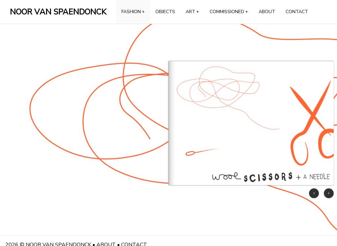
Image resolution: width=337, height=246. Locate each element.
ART (192, 12)
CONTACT (297, 12)
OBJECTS (165, 12)
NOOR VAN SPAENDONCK (58, 12)
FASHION (133, 12)
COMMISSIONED (229, 12)
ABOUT (267, 12)
